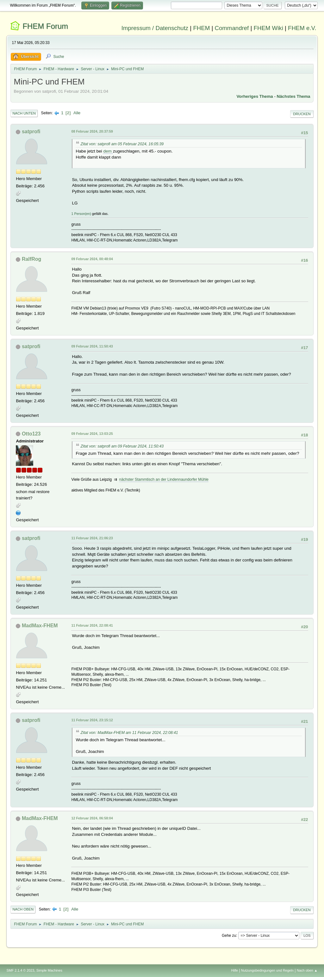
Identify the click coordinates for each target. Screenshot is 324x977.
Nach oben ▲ (307, 970)
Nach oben (23, 909)
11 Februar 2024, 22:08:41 (92, 625)
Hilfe (234, 970)
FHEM (201, 28)
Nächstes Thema (293, 96)
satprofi (31, 131)
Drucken (301, 114)
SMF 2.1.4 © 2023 (20, 970)
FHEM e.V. (302, 28)
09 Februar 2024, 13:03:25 (92, 433)
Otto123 (31, 433)
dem (108, 151)
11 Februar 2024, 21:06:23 (92, 538)
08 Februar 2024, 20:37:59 (92, 131)
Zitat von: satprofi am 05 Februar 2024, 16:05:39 (122, 144)
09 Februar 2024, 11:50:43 (92, 346)
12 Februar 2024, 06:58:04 (92, 818)
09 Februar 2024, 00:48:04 (92, 259)
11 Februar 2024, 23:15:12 (92, 720)
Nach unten (23, 113)
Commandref (232, 28)
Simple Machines (49, 970)
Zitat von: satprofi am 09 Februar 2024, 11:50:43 (122, 446)
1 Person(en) (81, 214)
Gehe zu (229, 935)
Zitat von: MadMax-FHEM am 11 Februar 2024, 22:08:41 (129, 732)
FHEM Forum (45, 26)
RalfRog (31, 259)
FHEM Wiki (268, 28)
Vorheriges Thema (254, 96)
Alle (76, 112)
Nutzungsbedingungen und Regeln (267, 970)
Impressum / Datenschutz (155, 28)
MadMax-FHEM (40, 625)
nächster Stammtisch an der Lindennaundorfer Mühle (164, 479)
